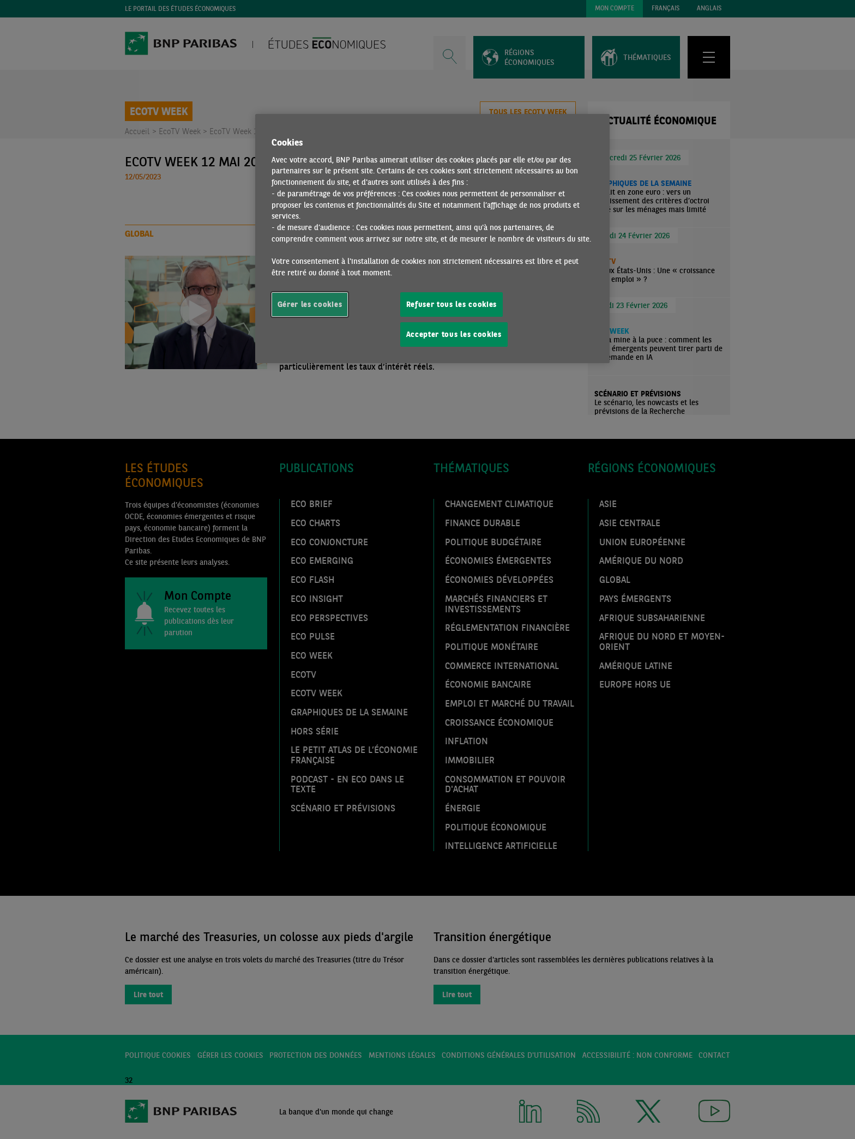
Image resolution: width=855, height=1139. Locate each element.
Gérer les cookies (310, 304)
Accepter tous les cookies (454, 334)
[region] (432, 239)
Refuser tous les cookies (451, 304)
